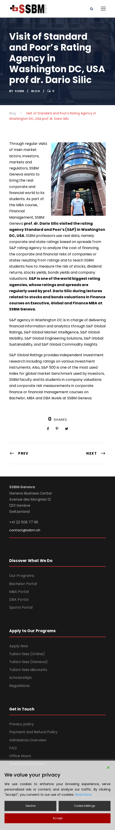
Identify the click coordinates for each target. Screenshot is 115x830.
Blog (35, 91)
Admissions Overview (27, 740)
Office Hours (20, 755)
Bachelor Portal (23, 583)
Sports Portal (21, 607)
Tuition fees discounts (28, 669)
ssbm (19, 91)
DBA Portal (18, 599)
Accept (57, 818)
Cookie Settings (84, 806)
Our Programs (21, 575)
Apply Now (18, 646)
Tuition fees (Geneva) (28, 661)
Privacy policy (21, 724)
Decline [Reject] (30, 806)
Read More (83, 794)
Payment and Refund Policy (33, 732)
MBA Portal (19, 591)
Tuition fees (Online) (27, 654)
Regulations (19, 685)
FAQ (13, 748)
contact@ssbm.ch (24, 530)
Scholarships (20, 677)
